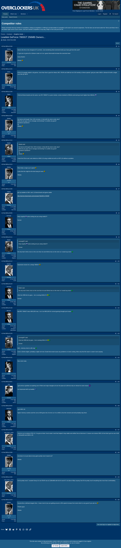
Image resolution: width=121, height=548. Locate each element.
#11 (118, 283)
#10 (118, 261)
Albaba (4, 40)
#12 (118, 308)
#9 (118, 237)
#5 (118, 140)
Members (23, 14)
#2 (118, 69)
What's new (13, 14)
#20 (118, 499)
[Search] (115, 14)
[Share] (116, 46)
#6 (118, 164)
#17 (118, 429)
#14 (118, 357)
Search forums (13, 17)
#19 (118, 477)
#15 (118, 381)
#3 (118, 91)
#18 (118, 452)
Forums (5, 14)
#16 (118, 405)
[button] (18, 14)
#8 (118, 213)
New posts (5, 17)
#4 (118, 115)
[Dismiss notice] (118, 21)
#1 (118, 46)
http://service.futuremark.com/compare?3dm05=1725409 (33, 196)
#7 (118, 189)
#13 (118, 333)
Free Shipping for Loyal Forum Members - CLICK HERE (88, 11)
